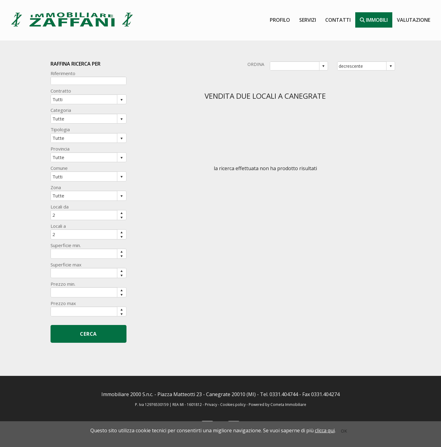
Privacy (211, 404)
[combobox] (294, 66)
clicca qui (325, 430)
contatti (338, 20)
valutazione (413, 20)
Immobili (374, 20)
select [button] (323, 66)
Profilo (280, 20)
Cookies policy (233, 404)
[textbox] (88, 81)
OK (344, 431)
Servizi (307, 20)
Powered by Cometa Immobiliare (277, 404)
